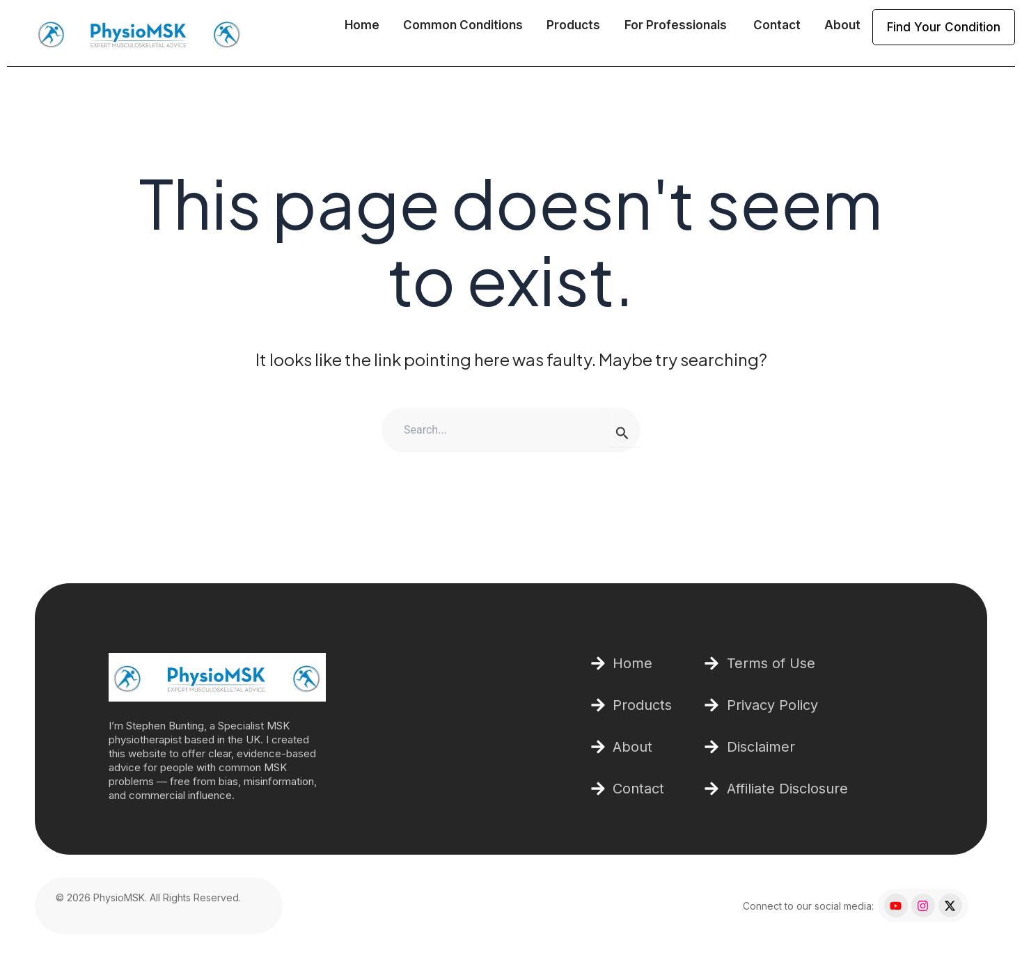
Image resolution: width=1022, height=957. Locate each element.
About (842, 25)
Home (362, 25)
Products (573, 25)
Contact (777, 25)
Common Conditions (463, 25)
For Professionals (677, 25)
